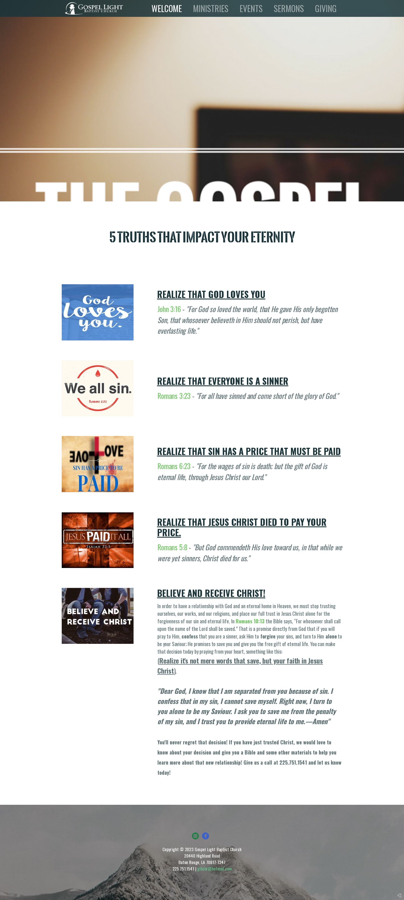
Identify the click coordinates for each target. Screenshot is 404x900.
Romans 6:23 (173, 465)
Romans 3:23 (173, 395)
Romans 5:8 (172, 547)
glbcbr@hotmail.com (214, 868)
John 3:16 (169, 308)
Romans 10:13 (250, 621)
